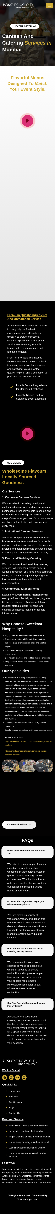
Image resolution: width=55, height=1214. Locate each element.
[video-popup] (27, 121)
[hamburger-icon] (49, 5)
